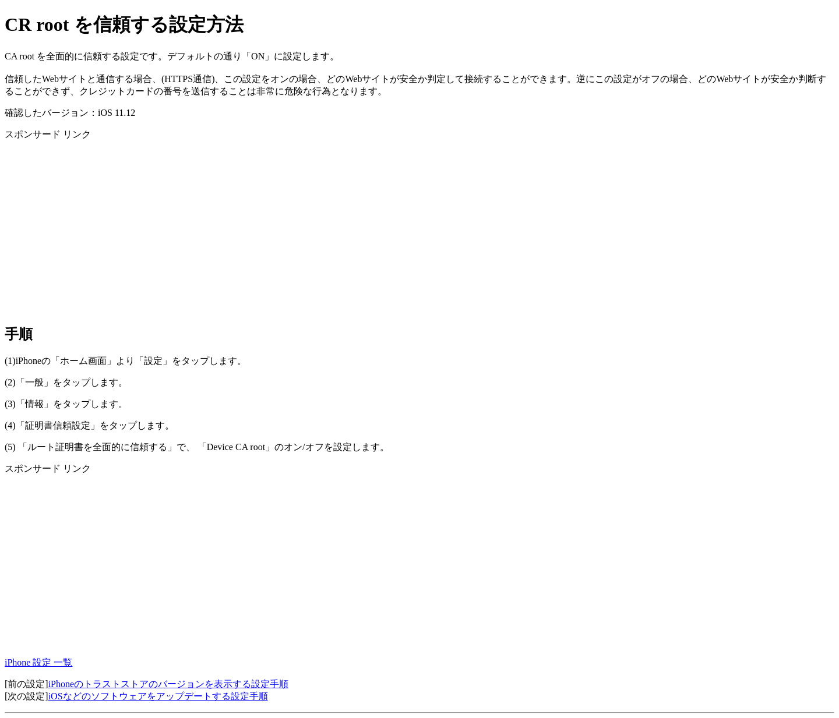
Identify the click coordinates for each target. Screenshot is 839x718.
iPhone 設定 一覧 (38, 662)
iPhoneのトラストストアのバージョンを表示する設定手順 (168, 684)
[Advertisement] (354, 231)
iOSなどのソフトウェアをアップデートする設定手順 (158, 696)
